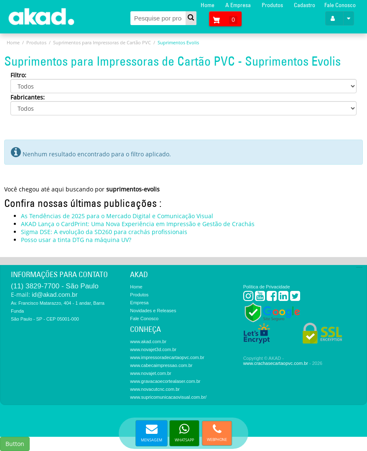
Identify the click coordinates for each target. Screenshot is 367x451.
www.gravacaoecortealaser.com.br (165, 381)
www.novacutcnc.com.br (155, 389)
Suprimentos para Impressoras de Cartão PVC (102, 42)
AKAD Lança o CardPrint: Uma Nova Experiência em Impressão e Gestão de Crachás (138, 224)
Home (207, 5)
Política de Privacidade (266, 286)
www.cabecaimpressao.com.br (161, 365)
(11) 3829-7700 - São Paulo (55, 286)
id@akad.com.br (54, 294)
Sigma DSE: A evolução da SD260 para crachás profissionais (104, 232)
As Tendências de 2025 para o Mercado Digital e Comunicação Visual (117, 216)
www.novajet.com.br (150, 373)
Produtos (272, 5)
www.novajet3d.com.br (153, 349)
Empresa (139, 302)
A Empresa (238, 5)
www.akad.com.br (148, 341)
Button (14, 444)
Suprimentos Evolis (178, 42)
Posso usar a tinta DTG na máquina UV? (76, 240)
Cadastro (304, 5)
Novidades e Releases (153, 310)
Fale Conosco (340, 5)
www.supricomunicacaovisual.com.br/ (168, 397)
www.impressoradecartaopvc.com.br (167, 357)
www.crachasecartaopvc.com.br (275, 363)
